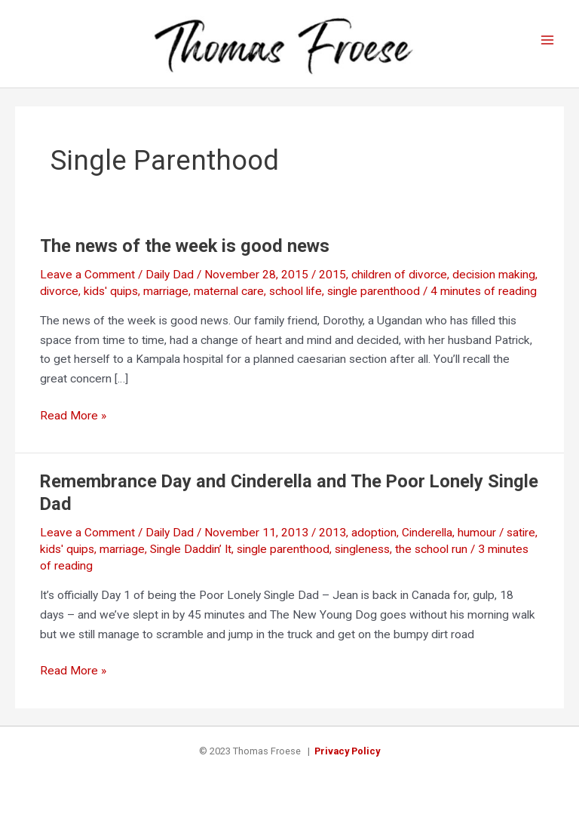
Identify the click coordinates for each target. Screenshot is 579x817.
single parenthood (373, 291)
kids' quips (111, 291)
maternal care (229, 291)
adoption (374, 532)
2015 (332, 274)
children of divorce (399, 274)
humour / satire (496, 532)
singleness (362, 549)
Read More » (73, 416)
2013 (332, 532)
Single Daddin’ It (190, 549)
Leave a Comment (87, 274)
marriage (165, 291)
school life (295, 291)
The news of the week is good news (184, 245)
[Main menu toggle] (548, 40)
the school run (431, 549)
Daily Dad (170, 274)
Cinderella (427, 532)
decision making (493, 274)
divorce (59, 291)
